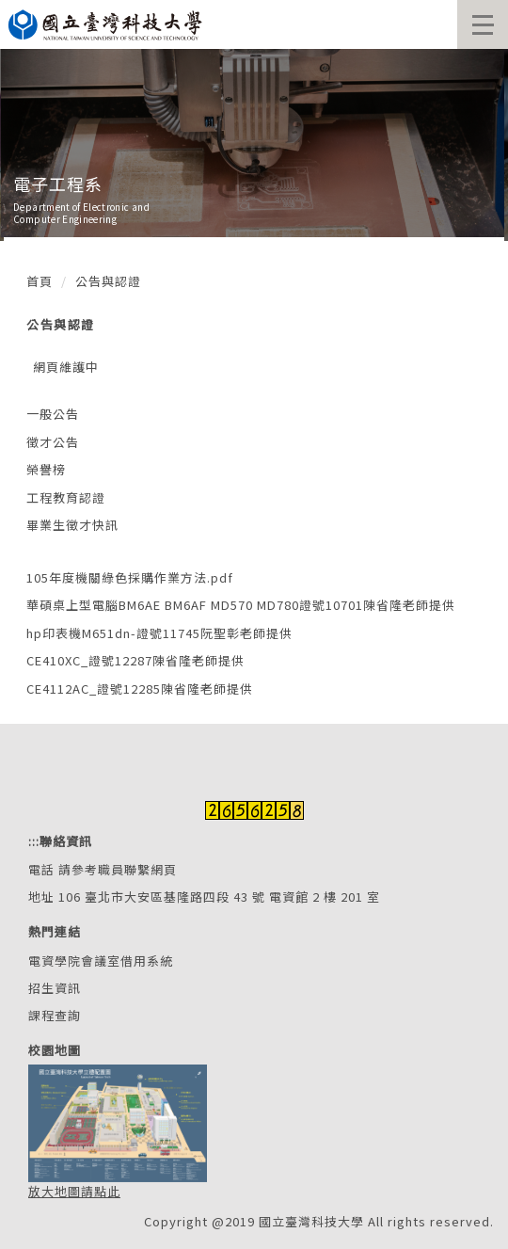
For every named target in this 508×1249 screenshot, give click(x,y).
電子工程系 (58, 183)
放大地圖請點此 (74, 1191)
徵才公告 (52, 442)
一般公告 (52, 414)
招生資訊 (54, 988)
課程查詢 (54, 1015)
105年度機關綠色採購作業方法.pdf (129, 577)
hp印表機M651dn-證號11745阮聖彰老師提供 (159, 633)
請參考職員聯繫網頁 (117, 869)
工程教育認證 (65, 497)
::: (34, 841)
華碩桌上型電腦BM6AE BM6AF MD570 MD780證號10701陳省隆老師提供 (240, 605)
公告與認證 (108, 281)
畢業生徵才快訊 (72, 525)
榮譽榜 (46, 469)
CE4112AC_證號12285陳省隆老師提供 (139, 688)
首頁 (39, 281)
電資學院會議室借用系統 (100, 960)
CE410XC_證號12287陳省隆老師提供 (135, 660)
